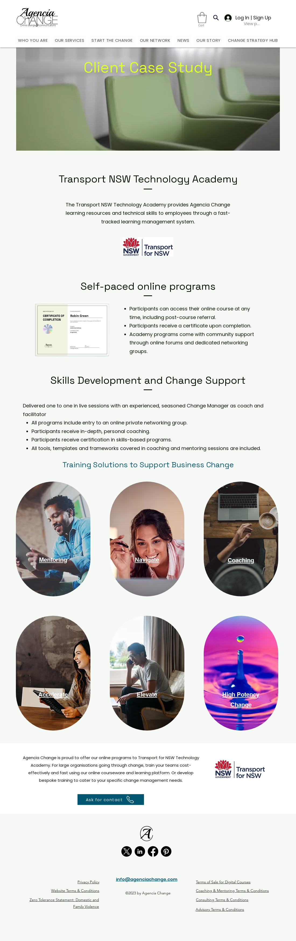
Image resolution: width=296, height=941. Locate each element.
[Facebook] (153, 851)
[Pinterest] (166, 851)
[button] (202, 17)
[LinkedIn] (140, 851)
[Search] (216, 17)
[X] (126, 851)
